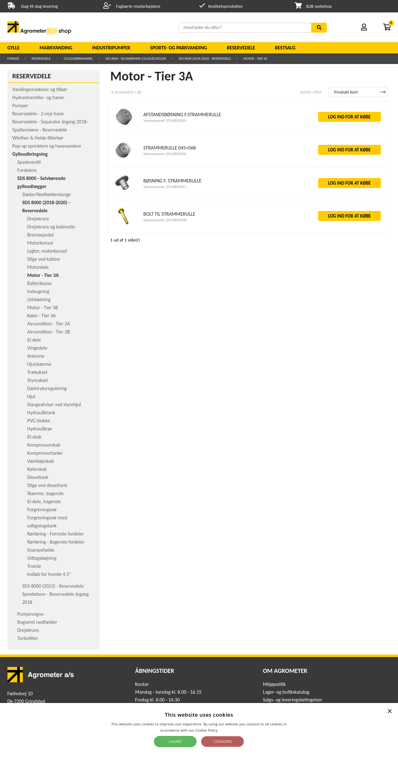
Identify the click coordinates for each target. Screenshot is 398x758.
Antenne (35, 356)
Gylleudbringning (78, 59)
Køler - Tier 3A (41, 316)
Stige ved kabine (43, 259)
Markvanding (55, 48)
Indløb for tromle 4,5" (49, 574)
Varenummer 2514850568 (164, 220)
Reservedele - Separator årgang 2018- (50, 122)
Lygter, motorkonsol (47, 251)
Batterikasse (39, 283)
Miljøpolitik (274, 684)
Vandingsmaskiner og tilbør (39, 89)
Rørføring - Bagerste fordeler (56, 542)
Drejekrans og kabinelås (51, 227)
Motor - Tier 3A (255, 59)
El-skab (34, 437)
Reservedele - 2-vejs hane (38, 114)
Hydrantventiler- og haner (38, 97)
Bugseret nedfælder (37, 622)
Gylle (13, 48)
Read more (229, 730)
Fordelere (27, 170)
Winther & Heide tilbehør (38, 138)
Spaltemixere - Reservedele (39, 130)
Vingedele (37, 348)
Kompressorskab (44, 445)
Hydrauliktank (41, 413)
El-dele (34, 340)
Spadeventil (29, 162)
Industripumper (111, 48)
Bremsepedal (40, 235)
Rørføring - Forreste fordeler (55, 534)
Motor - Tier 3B (42, 307)
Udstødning (39, 299)
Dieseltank (38, 477)
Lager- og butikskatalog (286, 692)
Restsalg (285, 48)
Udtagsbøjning (42, 558)
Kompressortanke (44, 453)
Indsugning (38, 291)
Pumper (20, 105)
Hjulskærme (39, 364)
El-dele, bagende (44, 501)
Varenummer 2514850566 (164, 153)
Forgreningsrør (42, 509)
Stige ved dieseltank (47, 485)
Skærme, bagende (45, 493)
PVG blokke (38, 421)
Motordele (38, 267)
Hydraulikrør (40, 429)
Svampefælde (41, 550)
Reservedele (241, 48)
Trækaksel (37, 372)
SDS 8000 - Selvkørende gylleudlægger (135, 59)
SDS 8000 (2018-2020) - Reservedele (204, 59)
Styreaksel (37, 380)
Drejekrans (38, 219)
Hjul (31, 396)
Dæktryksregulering (47, 388)
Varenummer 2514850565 (164, 120)
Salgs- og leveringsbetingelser (292, 700)
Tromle (34, 566)
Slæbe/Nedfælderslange (46, 194)
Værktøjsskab (40, 461)
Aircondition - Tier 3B (48, 332)
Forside (13, 59)
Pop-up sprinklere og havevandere (46, 146)
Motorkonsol (40, 243)
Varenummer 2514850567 (164, 186)
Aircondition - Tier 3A (48, 324)
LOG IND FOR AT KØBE (349, 117)
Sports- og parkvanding (178, 48)
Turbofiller (27, 638)
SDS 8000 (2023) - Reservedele (53, 586)
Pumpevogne (30, 614)
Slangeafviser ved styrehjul (54, 404)
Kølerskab (37, 469)
